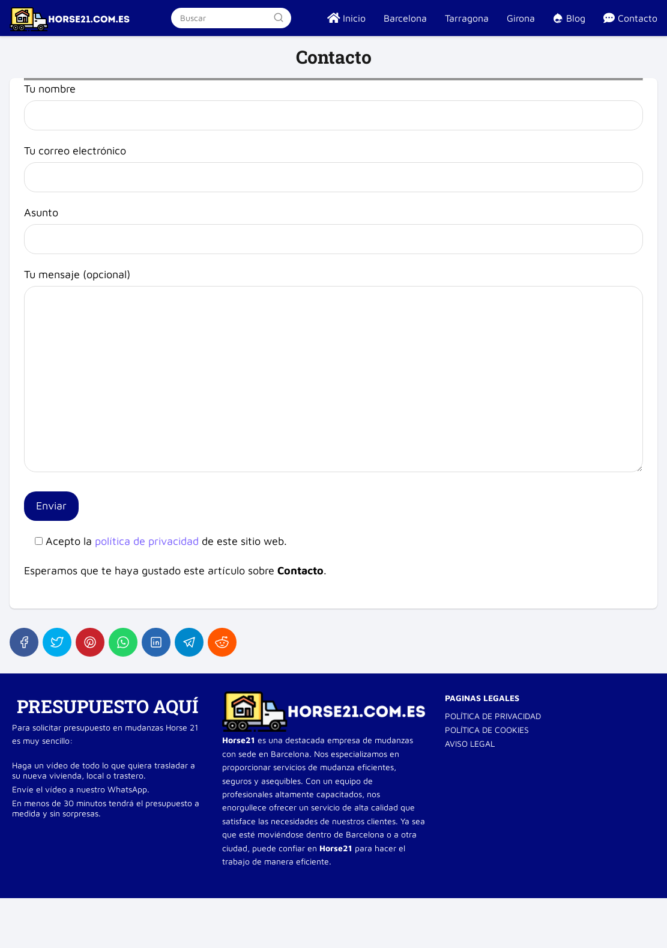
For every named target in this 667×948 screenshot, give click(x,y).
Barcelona (405, 18)
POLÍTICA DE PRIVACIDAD (493, 716)
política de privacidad (147, 541)
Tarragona (467, 18)
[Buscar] (278, 17)
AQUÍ (175, 706)
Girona (521, 18)
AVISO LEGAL (470, 743)
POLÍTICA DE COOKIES (487, 730)
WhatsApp (127, 789)
